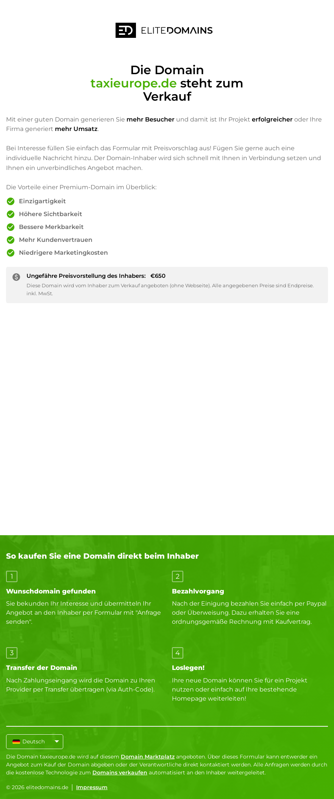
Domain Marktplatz (148, 756)
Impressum (92, 787)
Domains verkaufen (119, 772)
